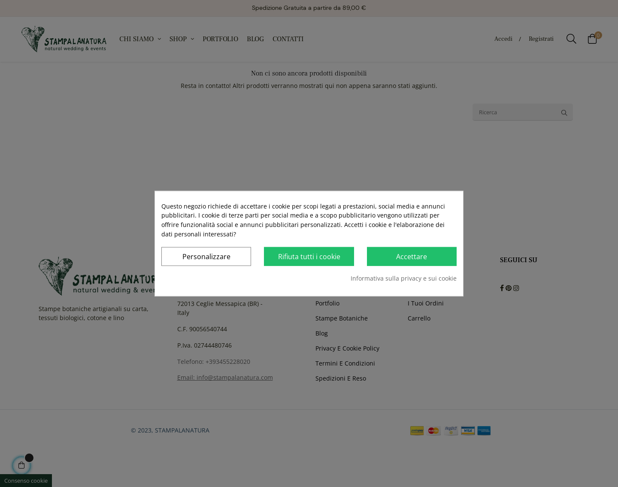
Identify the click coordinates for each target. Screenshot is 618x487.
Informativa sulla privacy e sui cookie (404, 278)
